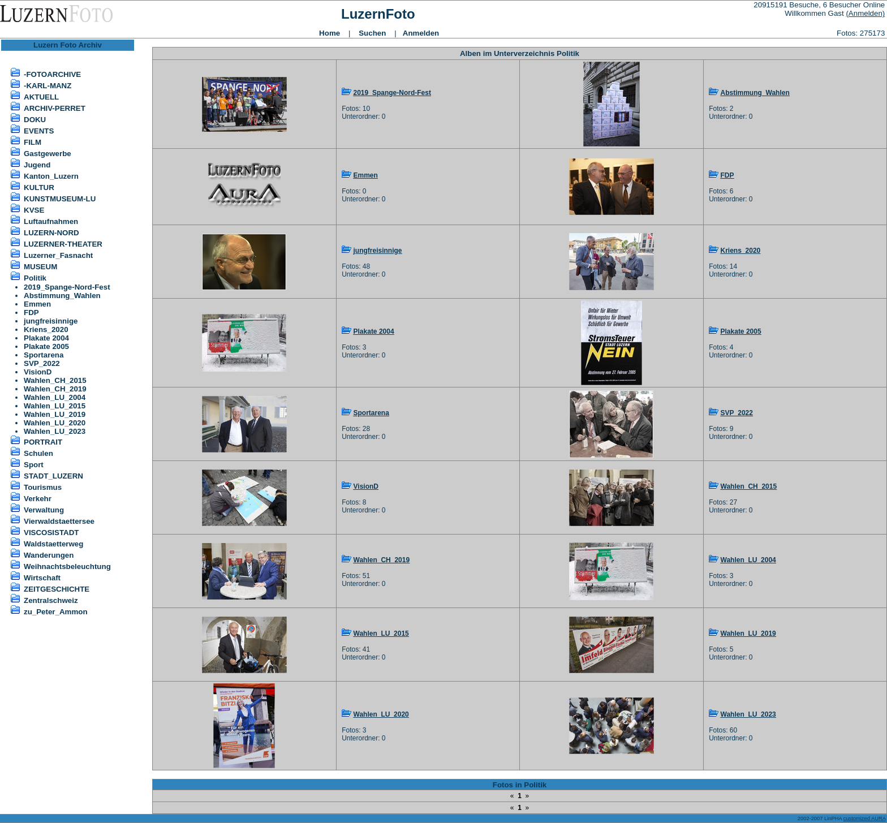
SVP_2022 (42, 363)
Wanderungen (49, 555)
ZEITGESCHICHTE (56, 589)
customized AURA (864, 818)
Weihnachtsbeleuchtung (67, 566)
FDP (31, 312)
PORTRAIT (43, 442)
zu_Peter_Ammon (56, 611)
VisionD (37, 372)
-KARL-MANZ (47, 85)
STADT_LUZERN (53, 476)
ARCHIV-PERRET (54, 108)
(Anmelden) (865, 13)
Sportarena (43, 355)
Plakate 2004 (46, 338)
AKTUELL (41, 97)
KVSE (34, 210)
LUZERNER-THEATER (63, 244)
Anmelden (421, 33)
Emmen (37, 304)
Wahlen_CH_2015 (55, 380)
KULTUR (39, 187)
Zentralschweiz (51, 600)
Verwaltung (44, 510)
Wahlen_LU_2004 (54, 397)
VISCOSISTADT (51, 532)
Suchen (372, 33)
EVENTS (39, 131)
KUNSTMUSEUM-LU (60, 199)
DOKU (35, 119)
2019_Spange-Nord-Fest (67, 287)
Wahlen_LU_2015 (54, 406)
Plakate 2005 (46, 346)
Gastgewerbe (47, 153)
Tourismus (43, 487)
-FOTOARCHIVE (52, 74)
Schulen (38, 453)
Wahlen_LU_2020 (54, 423)
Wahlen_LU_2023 (54, 431)
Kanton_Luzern (51, 176)
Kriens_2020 (46, 329)
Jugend (37, 165)
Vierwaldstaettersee (59, 521)
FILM (32, 142)
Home (329, 33)
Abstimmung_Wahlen (62, 295)
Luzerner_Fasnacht (58, 255)
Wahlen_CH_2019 (55, 389)
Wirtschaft (42, 578)
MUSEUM (40, 266)
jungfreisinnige (51, 321)
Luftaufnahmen (51, 221)
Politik (35, 278)
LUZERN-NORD (51, 233)
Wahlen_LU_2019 (54, 414)
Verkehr (37, 498)
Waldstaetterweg (53, 544)
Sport (34, 464)
